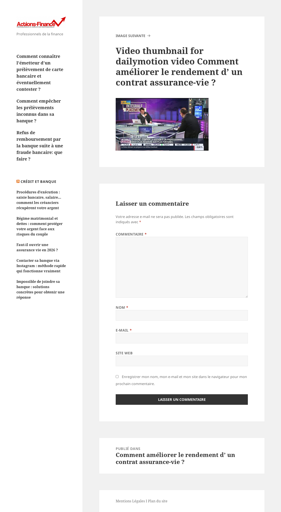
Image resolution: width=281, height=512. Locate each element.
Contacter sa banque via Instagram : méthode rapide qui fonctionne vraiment (41, 265)
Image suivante (130, 35)
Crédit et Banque (38, 181)
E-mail (124, 330)
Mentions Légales (130, 501)
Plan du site (158, 501)
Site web (124, 353)
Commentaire (131, 234)
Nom (122, 307)
